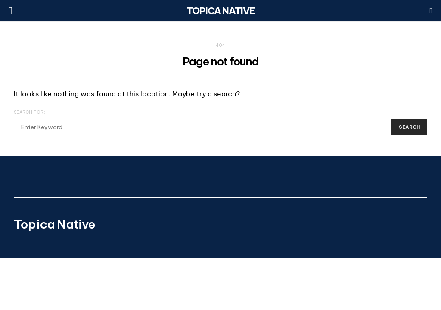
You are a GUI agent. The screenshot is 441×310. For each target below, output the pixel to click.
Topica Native (220, 11)
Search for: (29, 112)
